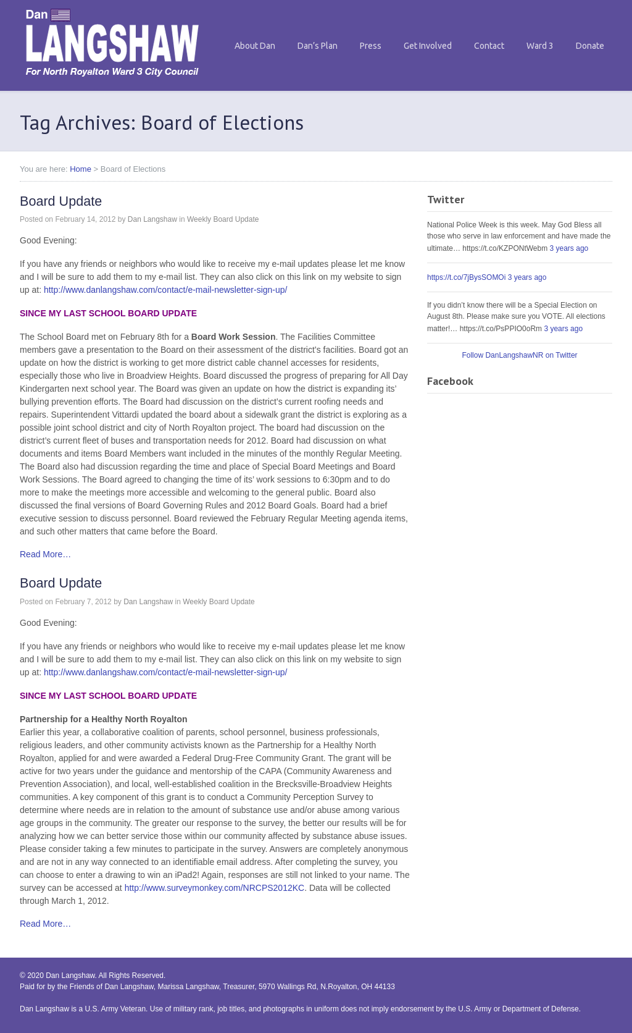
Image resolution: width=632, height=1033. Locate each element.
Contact (489, 46)
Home (80, 169)
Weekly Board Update (223, 219)
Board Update (61, 201)
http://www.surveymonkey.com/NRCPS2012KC (215, 888)
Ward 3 (540, 46)
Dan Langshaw (152, 219)
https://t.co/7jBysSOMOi (466, 277)
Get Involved (428, 46)
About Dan (255, 46)
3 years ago (569, 248)
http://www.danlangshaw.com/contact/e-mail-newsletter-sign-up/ (166, 290)
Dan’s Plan (317, 46)
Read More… (45, 554)
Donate (590, 46)
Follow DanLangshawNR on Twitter (519, 355)
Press (370, 46)
